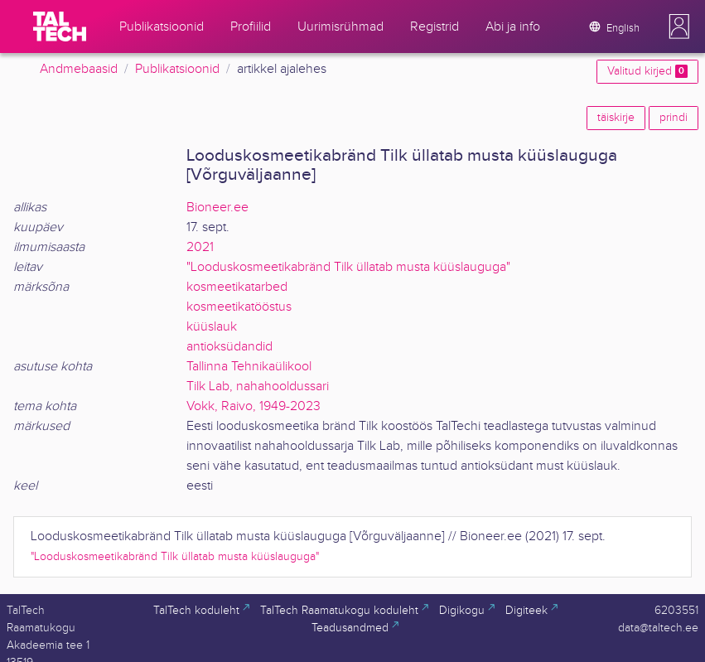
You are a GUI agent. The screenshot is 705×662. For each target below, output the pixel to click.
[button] (679, 26)
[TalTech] (59, 26)
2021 (200, 247)
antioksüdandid (229, 347)
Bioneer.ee (217, 207)
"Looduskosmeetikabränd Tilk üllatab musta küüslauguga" (348, 267)
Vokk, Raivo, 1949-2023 (253, 406)
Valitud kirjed (647, 71)
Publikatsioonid (177, 69)
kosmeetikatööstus (239, 307)
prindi (673, 117)
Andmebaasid (79, 69)
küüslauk (211, 327)
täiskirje (616, 117)
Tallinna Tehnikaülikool (248, 366)
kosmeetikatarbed (236, 287)
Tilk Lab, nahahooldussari (257, 386)
